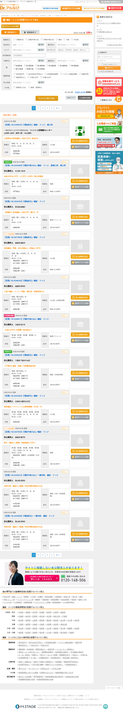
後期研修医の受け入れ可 (64, 673)
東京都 (42, 616)
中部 (13, 620)
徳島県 (55, 628)
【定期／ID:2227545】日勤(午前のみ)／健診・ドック (26, 432)
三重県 (21, 624)
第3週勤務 (52, 66)
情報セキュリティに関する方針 (72, 699)
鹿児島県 (63, 633)
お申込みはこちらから (42, 578)
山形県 (55, 612)
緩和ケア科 (82, 600)
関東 (13, 616)
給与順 (82, 92)
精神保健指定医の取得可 (55, 677)
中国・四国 (11, 628)
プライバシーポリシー (52, 699)
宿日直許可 (20, 74)
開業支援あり (41, 649)
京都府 (35, 624)
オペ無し (33, 658)
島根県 (42, 628)
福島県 (62, 612)
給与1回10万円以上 (36, 74)
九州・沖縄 (11, 633)
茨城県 (21, 616)
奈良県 (55, 624)
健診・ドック (17, 597)
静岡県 (42, 620)
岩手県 (35, 612)
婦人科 (74, 597)
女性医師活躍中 (52, 74)
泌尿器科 (58, 597)
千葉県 (64, 616)
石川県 (69, 620)
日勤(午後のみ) (48, 40)
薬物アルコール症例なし (55, 665)
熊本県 (42, 633)
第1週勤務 (30, 66)
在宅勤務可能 (23, 658)
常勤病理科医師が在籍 (45, 679)
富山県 (62, 620)
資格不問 (51, 649)
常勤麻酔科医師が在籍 (27, 679)
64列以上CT (45, 669)
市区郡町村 (7, 55)
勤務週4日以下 (65, 655)
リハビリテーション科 (25, 600)
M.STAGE (25, 706)
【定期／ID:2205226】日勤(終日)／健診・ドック (24, 355)
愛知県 (49, 620)
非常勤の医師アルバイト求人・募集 (10, 15)
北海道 (21, 612)
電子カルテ (23, 669)
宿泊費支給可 (56, 658)
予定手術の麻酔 (38, 665)
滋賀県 (28, 624)
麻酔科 (37, 600)
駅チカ (43, 655)
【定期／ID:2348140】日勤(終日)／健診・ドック (24, 281)
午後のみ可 (47, 77)
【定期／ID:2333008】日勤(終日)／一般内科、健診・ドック (29, 516)
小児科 (33, 597)
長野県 (28, 620)
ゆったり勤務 (52, 655)
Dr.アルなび (71, 8)
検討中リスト (115, 8)
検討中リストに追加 (80, 147)
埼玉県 (49, 616)
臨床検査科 (57, 602)
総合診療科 (65, 600)
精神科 (26, 597)
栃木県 (28, 616)
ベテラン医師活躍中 (70, 74)
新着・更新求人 (36, 87)
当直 (67, 40)
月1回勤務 (41, 69)
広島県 (28, 628)
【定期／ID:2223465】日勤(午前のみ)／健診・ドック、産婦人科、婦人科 (35, 165)
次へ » (58, 108)
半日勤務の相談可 (77, 652)
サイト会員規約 (37, 699)
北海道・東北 (10, 612)
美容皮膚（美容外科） (71, 658)
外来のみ (84, 655)
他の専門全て (43, 15)
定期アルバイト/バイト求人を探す (29, 15)
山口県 (49, 628)
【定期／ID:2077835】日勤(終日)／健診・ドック (24, 237)
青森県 (28, 612)
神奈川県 (56, 616)
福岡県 (21, 633)
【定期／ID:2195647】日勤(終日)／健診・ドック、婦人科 (28, 125)
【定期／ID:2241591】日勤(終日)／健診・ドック (24, 396)
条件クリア (71, 98)
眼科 (81, 597)
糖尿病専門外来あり (71, 662)
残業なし (35, 655)
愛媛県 (69, 628)
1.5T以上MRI (56, 669)
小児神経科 (18, 602)
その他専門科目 (68, 602)
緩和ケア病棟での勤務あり (43, 662)
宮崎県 (55, 633)
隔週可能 (30, 69)
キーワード (51, 50)
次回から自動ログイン (110, 64)
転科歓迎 (30, 649)
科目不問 (7, 597)
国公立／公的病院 (25, 677)
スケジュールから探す (10, 26)
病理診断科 (55, 600)
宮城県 (42, 612)
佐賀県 (28, 633)
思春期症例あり (71, 665)
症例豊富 (58, 662)
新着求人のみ (21, 87)
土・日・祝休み (24, 655)
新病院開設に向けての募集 (28, 673)
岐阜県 (55, 620)
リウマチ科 (8, 602)
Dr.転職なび (51, 8)
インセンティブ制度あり (65, 649)
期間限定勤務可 (47, 652)
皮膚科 (40, 597)
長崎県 (35, 633)
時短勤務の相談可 (61, 652)
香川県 (62, 628)
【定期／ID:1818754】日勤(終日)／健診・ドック (24, 201)
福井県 (76, 620)
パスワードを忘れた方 (106, 71)
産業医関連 (28, 602)
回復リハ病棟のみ (25, 662)
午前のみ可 (34, 77)
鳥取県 (35, 628)
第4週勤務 (63, 66)
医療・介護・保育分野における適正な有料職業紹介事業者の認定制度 (105, 706)
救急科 (74, 600)
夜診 (60, 40)
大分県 (49, 633)
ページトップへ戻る (114, 687)
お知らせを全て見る (115, 45)
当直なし (75, 655)
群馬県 (35, 616)
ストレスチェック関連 (42, 602)
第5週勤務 (75, 66)
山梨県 (35, 620)
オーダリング (34, 669)
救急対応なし (21, 77)
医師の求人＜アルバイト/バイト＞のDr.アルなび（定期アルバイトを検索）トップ (61, 695)
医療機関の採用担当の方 (110, 2)
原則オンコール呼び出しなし (29, 652)
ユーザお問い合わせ (92, 699)
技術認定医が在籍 (72, 677)
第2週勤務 (41, 66)
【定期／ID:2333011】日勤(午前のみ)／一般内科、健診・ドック (31, 475)
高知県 (76, 628)
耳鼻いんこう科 (9, 600)
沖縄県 (71, 633)
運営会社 (27, 699)
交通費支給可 (44, 658)
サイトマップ (92, 2)
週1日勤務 (19, 69)
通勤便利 (22, 649)
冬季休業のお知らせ (105, 32)
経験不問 (85, 74)
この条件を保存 (85, 98)
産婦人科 (67, 597)
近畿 (13, 624)
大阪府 (42, 624)
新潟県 (21, 620)
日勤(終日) (20, 40)
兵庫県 (49, 624)
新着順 (77, 92)
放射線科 (45, 600)
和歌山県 (63, 624)
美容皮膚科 (49, 597)
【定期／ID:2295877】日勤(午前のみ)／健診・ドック (26, 319)
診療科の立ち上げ (46, 673)
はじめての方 (81, 2)
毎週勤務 (19, 66)
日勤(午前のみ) (33, 40)
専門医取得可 (39, 677)
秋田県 (49, 612)
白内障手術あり (24, 665)
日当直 (76, 40)
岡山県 (21, 628)
